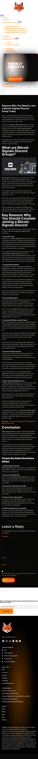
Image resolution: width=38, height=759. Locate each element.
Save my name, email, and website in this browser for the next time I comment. (18, 574)
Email (4, 564)
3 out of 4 (31, 119)
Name (4, 557)
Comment (5, 536)
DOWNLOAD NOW (15, 79)
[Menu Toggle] (2, 16)
